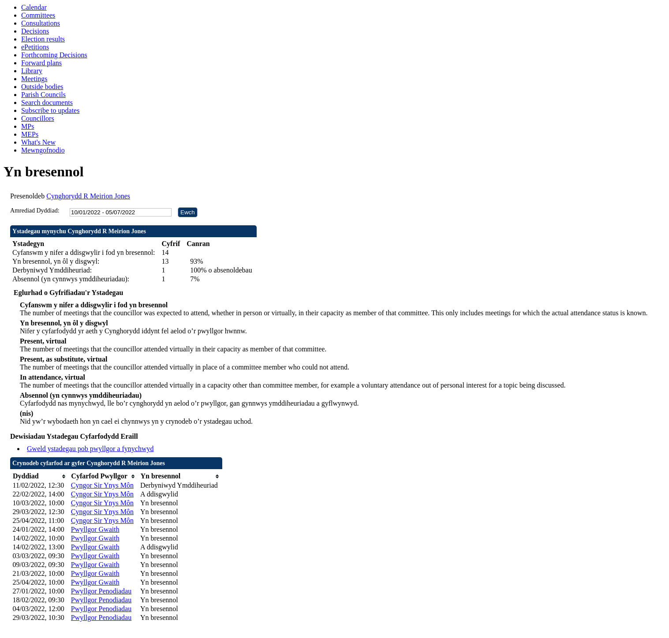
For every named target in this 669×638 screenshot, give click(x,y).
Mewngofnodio (43, 150)
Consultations (40, 23)
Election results (43, 39)
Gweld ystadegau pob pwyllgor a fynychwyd (90, 448)
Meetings (34, 78)
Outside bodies (42, 86)
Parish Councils (43, 94)
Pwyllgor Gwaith (95, 529)
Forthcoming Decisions (54, 55)
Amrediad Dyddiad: (35, 210)
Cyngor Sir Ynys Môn (102, 485)
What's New (38, 142)
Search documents (47, 102)
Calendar (34, 7)
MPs (27, 126)
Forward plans (41, 63)
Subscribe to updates (50, 110)
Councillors (37, 118)
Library (31, 71)
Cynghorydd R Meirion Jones (88, 196)
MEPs (29, 134)
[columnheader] (40, 476)
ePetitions (35, 47)
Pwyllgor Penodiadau (101, 591)
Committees (38, 15)
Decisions (35, 31)
